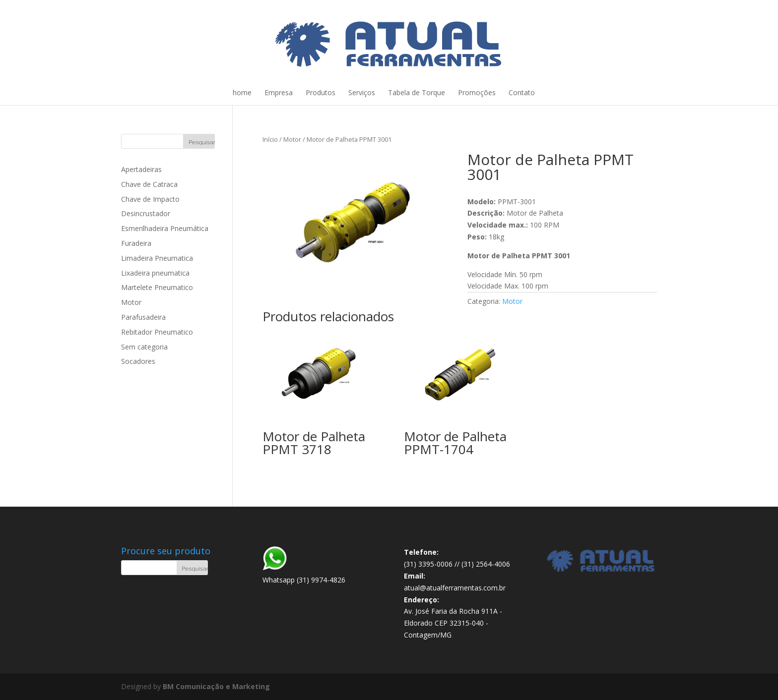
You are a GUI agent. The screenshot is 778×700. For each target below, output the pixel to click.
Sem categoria (144, 346)
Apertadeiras (141, 169)
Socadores (138, 361)
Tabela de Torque (416, 92)
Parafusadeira (143, 317)
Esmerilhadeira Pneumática (164, 228)
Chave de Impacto (150, 199)
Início (270, 139)
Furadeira (136, 243)
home (242, 92)
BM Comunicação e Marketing (216, 686)
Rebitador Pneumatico (157, 332)
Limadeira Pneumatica (157, 258)
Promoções (477, 92)
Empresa (278, 92)
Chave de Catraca (149, 184)
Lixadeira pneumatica (155, 273)
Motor (292, 139)
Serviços (361, 92)
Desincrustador (145, 213)
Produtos (320, 92)
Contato (522, 92)
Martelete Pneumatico (157, 287)
